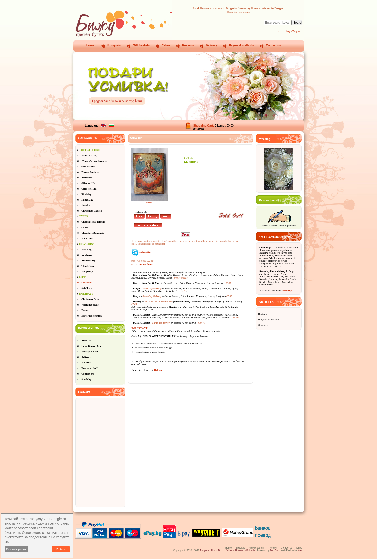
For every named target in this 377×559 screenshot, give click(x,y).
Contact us (273, 45)
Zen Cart (274, 550)
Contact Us (87, 373)
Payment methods (241, 45)
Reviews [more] (269, 200)
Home (279, 31)
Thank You (87, 265)
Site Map (86, 379)
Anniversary (88, 260)
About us (86, 340)
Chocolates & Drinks (93, 221)
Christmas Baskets (91, 210)
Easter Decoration (91, 315)
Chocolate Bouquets (92, 232)
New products (256, 548)
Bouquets (114, 45)
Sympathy (87, 271)
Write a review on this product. (278, 224)
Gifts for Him (88, 188)
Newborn (86, 254)
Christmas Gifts (90, 299)
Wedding (86, 249)
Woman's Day (89, 155)
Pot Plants (87, 238)
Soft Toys (86, 288)
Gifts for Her (88, 183)
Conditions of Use (91, 345)
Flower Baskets (90, 172)
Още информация (16, 549)
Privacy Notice (89, 351)
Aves (300, 550)
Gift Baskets (141, 45)
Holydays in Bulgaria (268, 319)
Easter (85, 310)
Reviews (188, 45)
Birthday (86, 194)
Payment (86, 362)
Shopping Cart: (204, 125)
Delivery (211, 45)
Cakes (166, 45)
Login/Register (294, 31)
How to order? (89, 368)
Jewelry (85, 205)
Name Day (87, 199)
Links (299, 548)
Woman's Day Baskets (94, 161)
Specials (240, 548)
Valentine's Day (90, 304)
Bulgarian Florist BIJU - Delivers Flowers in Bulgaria (227, 550)
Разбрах (60, 549)
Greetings (263, 325)
